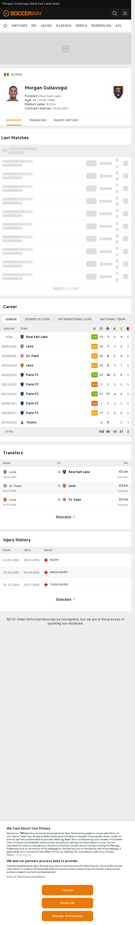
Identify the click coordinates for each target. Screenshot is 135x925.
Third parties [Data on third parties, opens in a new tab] (23, 854)
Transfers (37, 120)
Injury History (66, 120)
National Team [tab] (112, 319)
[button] (115, 13)
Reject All (67, 903)
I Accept (67, 890)
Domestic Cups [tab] (37, 319)
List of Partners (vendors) (26, 877)
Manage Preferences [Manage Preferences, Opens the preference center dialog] (67, 916)
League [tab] (11, 319)
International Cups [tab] (75, 319)
